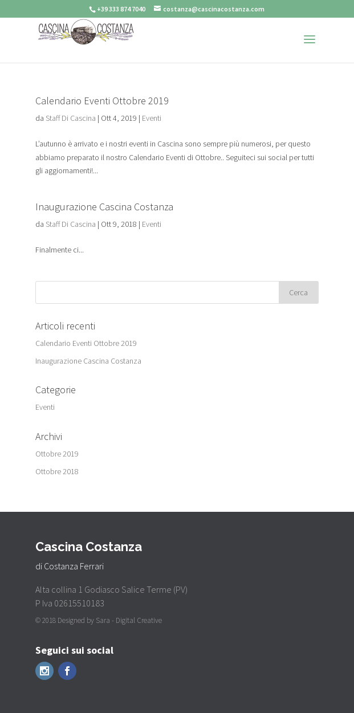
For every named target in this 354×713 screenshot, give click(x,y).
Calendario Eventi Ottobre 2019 (102, 100)
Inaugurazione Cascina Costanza (104, 206)
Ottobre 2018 (57, 471)
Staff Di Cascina (71, 118)
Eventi (151, 118)
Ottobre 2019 (57, 454)
